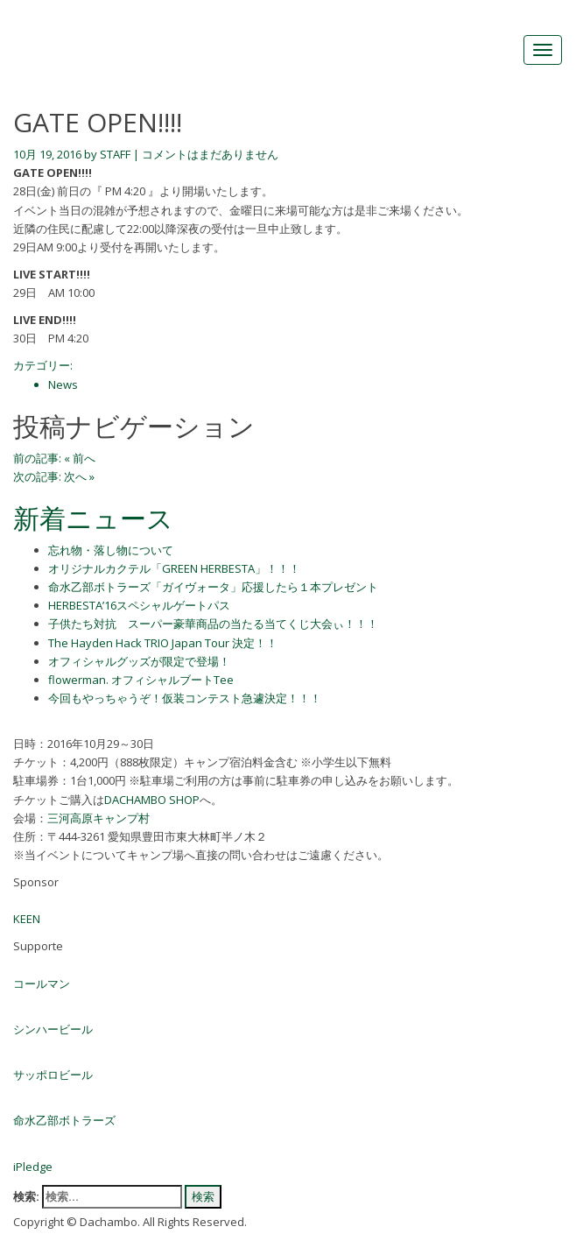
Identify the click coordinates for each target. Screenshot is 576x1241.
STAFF (115, 154)
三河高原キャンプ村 (98, 818)
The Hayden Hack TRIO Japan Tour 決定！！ (162, 643)
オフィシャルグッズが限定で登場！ (139, 661)
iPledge (33, 1166)
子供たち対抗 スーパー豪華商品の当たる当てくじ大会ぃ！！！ (213, 623)
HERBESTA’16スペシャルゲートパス (139, 605)
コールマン (41, 983)
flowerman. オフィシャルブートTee (141, 679)
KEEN (26, 919)
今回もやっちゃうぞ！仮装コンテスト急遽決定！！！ (184, 698)
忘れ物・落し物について (110, 550)
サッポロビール (53, 1074)
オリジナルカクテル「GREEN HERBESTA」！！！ (174, 568)
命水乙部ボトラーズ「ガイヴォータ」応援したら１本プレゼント (213, 587)
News (63, 384)
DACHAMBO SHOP (152, 799)
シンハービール (53, 1029)
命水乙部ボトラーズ (64, 1120)
